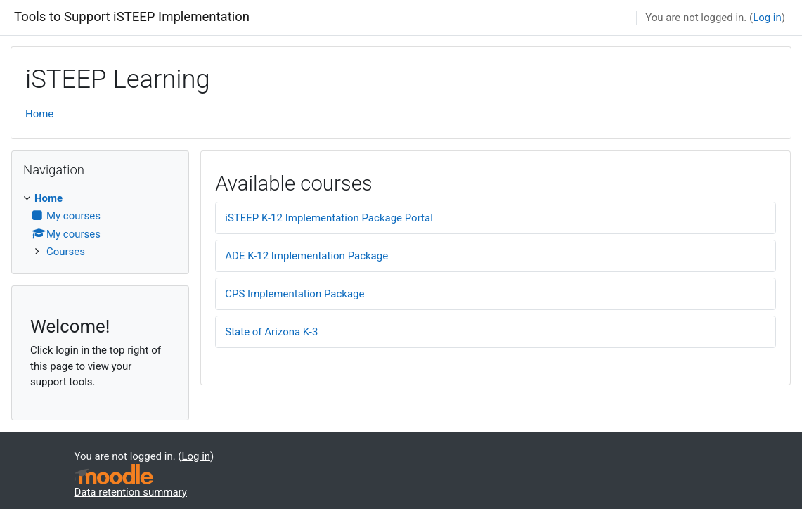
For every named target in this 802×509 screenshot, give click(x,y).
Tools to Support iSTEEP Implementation (132, 17)
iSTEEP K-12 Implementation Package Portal (329, 218)
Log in (767, 17)
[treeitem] (100, 225)
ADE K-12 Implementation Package (306, 256)
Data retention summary (131, 492)
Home (39, 114)
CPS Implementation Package (294, 294)
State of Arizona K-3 (271, 332)
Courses (65, 251)
